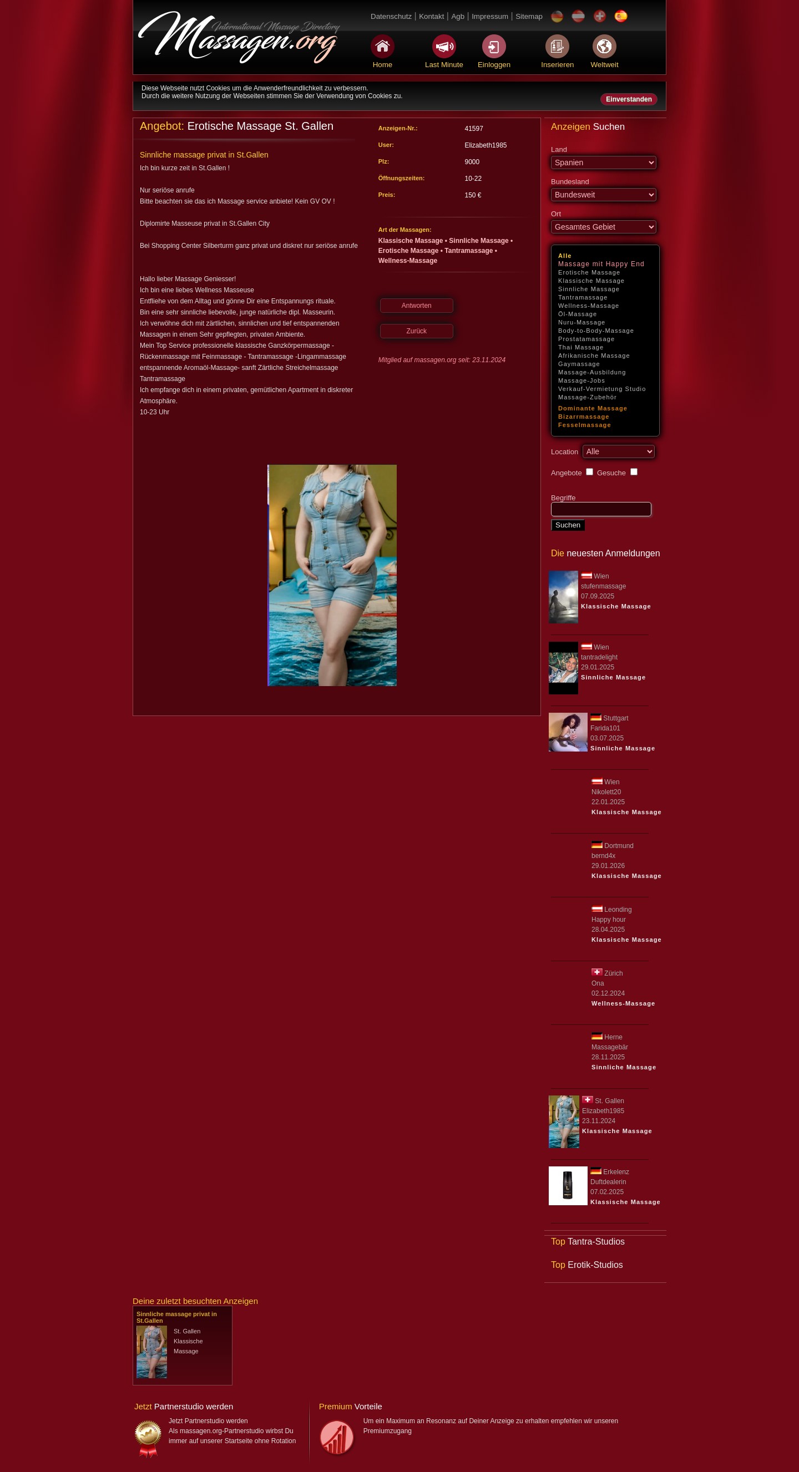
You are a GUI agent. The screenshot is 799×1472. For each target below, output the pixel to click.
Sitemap (529, 16)
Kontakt (431, 16)
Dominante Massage (593, 408)
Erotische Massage (589, 272)
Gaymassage (579, 364)
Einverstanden (629, 99)
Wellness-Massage (588, 305)
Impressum (490, 16)
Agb (457, 16)
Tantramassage (583, 297)
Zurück (416, 331)
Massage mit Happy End (601, 264)
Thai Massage (581, 347)
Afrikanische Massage (594, 355)
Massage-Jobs (581, 380)
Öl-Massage (577, 314)
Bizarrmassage (584, 416)
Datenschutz (391, 16)
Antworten (417, 305)
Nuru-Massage (581, 322)
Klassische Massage (591, 280)
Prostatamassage (586, 339)
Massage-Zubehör (587, 397)
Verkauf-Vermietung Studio (602, 388)
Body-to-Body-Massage (596, 330)
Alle (565, 255)
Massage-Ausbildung (592, 372)
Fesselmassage (584, 425)
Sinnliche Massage (589, 289)
